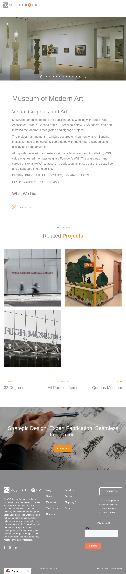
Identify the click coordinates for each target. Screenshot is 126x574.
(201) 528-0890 (109, 512)
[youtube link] (12, 547)
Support (69, 496)
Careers (50, 514)
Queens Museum (107, 388)
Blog (48, 490)
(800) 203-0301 (109, 508)
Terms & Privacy (102, 568)
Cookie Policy (116, 568)
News (49, 496)
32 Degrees (14, 388)
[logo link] (20, 5)
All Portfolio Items (63, 388)
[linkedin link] (17, 547)
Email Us (69, 490)
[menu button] (120, 5)
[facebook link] (6, 547)
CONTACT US (63, 449)
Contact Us (111, 492)
